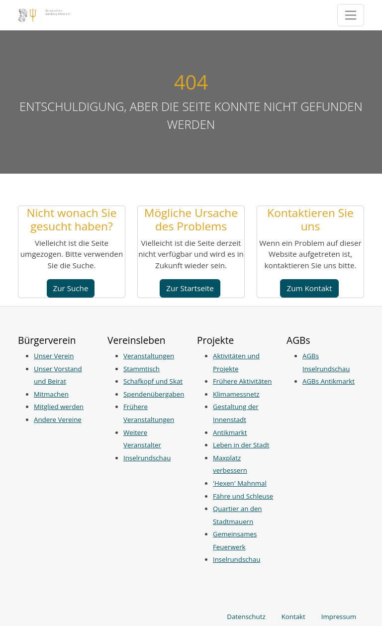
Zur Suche (71, 288)
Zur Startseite (190, 288)
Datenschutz (246, 616)
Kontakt (293, 616)
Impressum (338, 616)
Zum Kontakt (309, 288)
